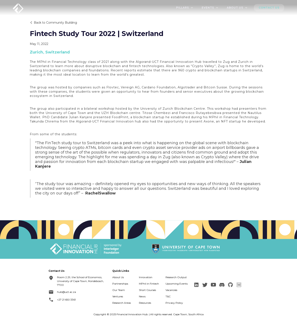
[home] (18, 8)
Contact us (269, 7)
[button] (184, 8)
